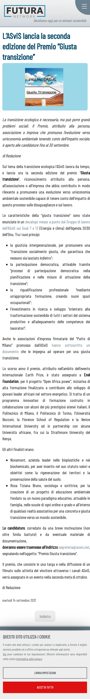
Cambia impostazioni (45, 673)
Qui (4, 654)
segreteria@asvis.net (74, 547)
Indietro (45, 616)
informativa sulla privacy (29, 659)
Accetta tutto (45, 687)
